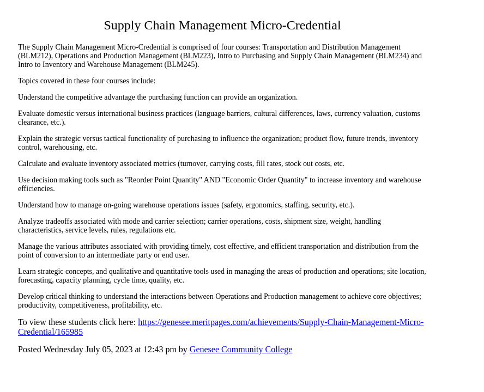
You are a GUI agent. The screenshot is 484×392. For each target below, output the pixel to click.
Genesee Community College (241, 349)
